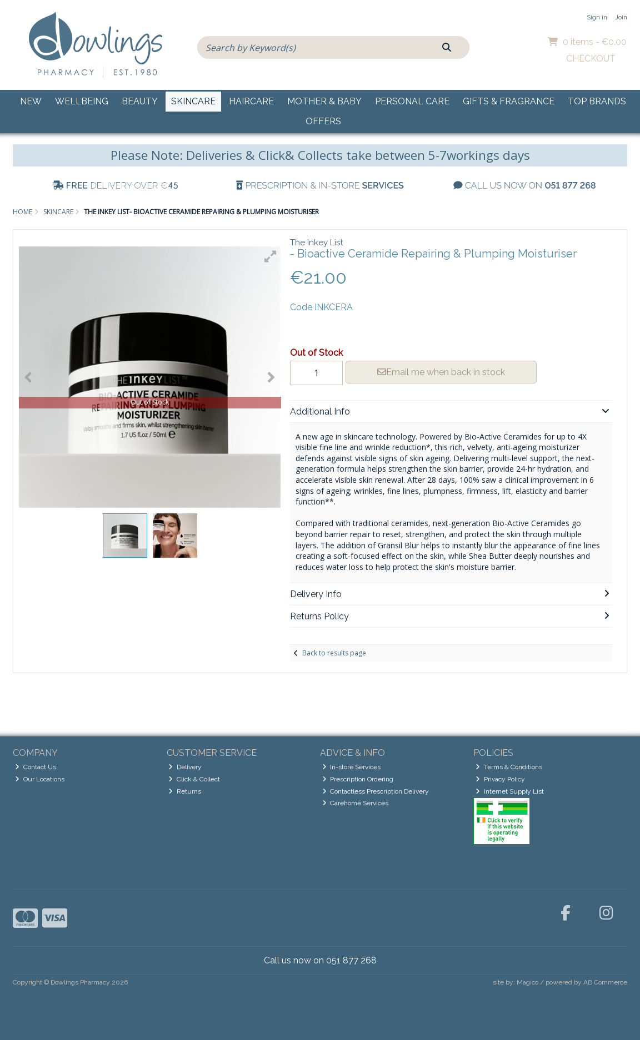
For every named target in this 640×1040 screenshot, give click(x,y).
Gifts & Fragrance (508, 101)
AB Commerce (605, 982)
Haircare (251, 101)
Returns (184, 791)
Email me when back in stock (441, 372)
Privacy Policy (500, 779)
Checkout (591, 58)
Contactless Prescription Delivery (375, 791)
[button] (270, 256)
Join (621, 17)
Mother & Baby (324, 101)
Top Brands (597, 101)
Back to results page (334, 653)
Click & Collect (194, 779)
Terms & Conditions (509, 767)
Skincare (193, 101)
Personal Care (412, 101)
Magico (527, 982)
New (31, 101)
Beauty (140, 101)
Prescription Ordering (358, 779)
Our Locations (39, 779)
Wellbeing (81, 101)
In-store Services (351, 767)
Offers (323, 121)
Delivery (185, 767)
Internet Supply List (510, 791)
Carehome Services (355, 803)
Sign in (597, 17)
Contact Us (35, 767)
